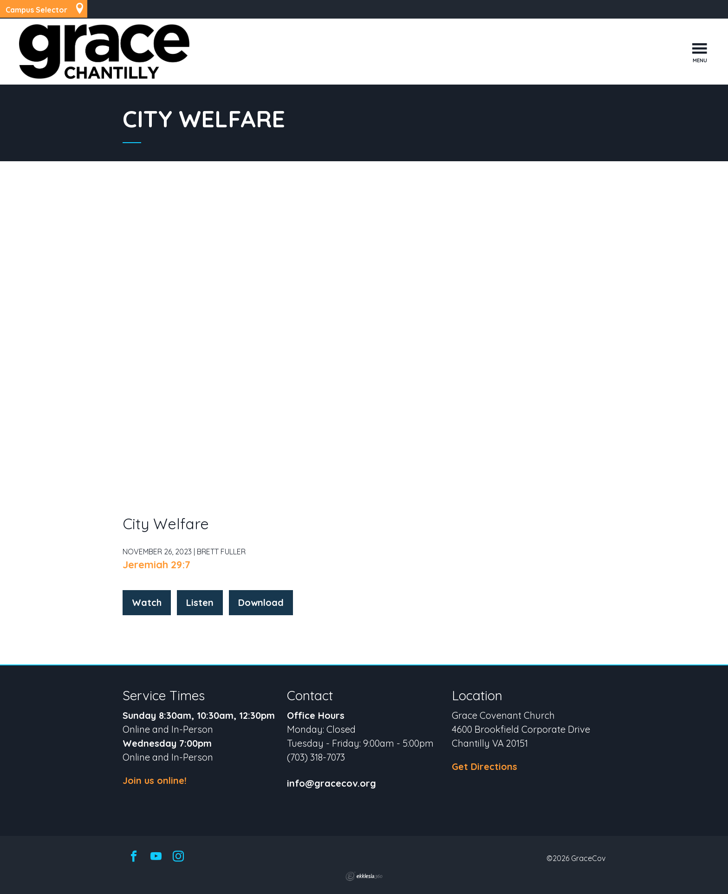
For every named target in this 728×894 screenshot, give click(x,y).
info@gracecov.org (331, 783)
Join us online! (155, 780)
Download (261, 602)
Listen (200, 602)
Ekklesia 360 (364, 876)
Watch (147, 602)
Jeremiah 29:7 (156, 564)
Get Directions (484, 766)
